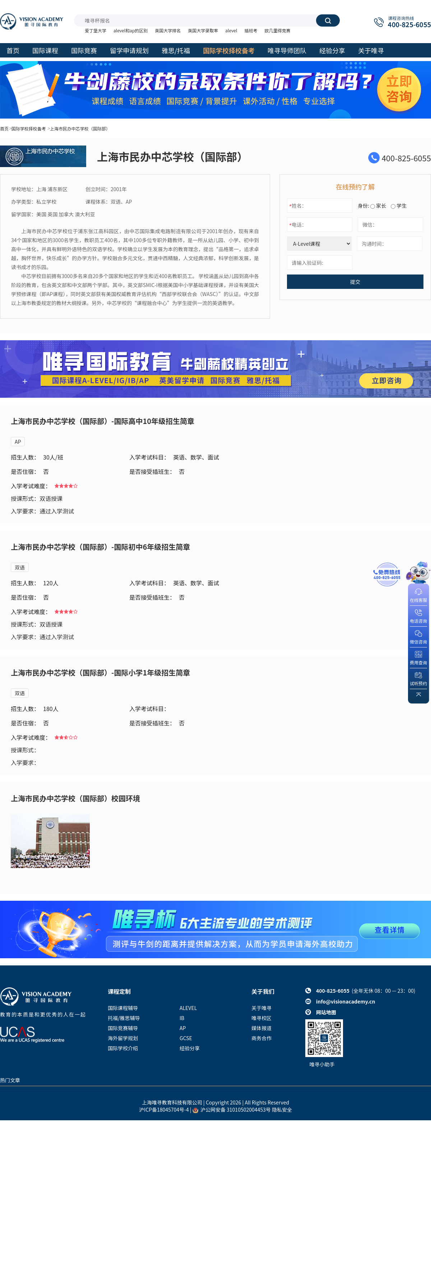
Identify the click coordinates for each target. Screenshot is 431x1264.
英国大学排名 (168, 30)
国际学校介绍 (123, 1048)
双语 (20, 567)
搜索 (328, 20)
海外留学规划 (123, 1038)
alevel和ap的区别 (130, 30)
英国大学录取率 (203, 30)
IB (182, 1017)
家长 (378, 205)
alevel (231, 30)
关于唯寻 (261, 1007)
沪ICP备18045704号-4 (164, 1109)
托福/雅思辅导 (124, 1017)
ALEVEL (188, 1007)
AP (18, 441)
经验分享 (190, 1048)
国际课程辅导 (123, 1007)
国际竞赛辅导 (123, 1028)
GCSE (186, 1038)
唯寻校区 (261, 1017)
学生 (399, 205)
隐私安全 (282, 1109)
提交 (355, 281)
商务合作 (261, 1038)
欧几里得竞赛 (277, 30)
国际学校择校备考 (28, 128)
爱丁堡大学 (95, 30)
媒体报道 (261, 1028)
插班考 (250, 30)
